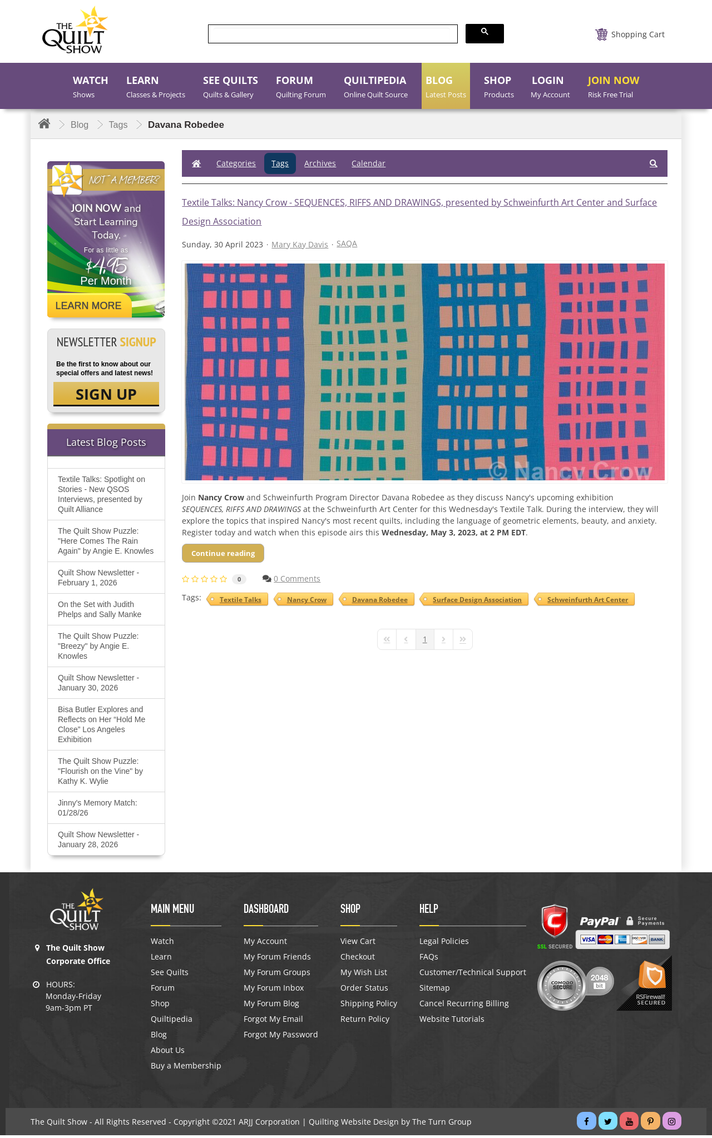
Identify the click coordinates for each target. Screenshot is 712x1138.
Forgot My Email (273, 1022)
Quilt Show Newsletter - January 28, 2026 (98, 842)
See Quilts (170, 975)
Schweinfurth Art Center (584, 599)
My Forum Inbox (274, 991)
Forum (163, 991)
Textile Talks (241, 599)
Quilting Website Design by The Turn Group (390, 1124)
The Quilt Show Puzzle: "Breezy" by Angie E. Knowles (98, 648)
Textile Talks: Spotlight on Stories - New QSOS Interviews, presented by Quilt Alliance (101, 497)
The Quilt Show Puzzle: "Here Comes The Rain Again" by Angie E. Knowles (106, 543)
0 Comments (297, 578)
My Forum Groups (277, 975)
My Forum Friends (277, 960)
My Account (265, 944)
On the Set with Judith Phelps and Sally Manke (99, 612)
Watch (162, 944)
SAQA (347, 243)
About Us (168, 1053)
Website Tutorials (451, 1022)
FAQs (428, 960)
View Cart (357, 944)
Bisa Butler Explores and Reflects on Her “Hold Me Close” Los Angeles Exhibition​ (101, 727)
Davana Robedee (378, 599)
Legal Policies (444, 944)
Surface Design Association (475, 599)
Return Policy (364, 1022)
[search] (332, 34)
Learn (161, 960)
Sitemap (434, 991)
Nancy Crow (306, 599)
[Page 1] (425, 639)
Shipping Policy (368, 1006)
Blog (159, 1037)
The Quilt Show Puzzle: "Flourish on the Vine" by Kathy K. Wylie (100, 773)
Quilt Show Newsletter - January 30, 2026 (98, 685)
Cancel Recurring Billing (464, 1006)
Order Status (364, 991)
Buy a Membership (186, 1069)
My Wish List (363, 975)
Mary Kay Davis (299, 244)
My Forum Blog (271, 1006)
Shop (160, 1006)
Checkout (357, 960)
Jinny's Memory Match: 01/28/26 (97, 810)
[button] (653, 163)
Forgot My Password (281, 1037)
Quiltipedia (171, 1022)
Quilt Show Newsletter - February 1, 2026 (98, 580)
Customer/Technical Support (472, 975)
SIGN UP (106, 395)
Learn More (89, 305)
